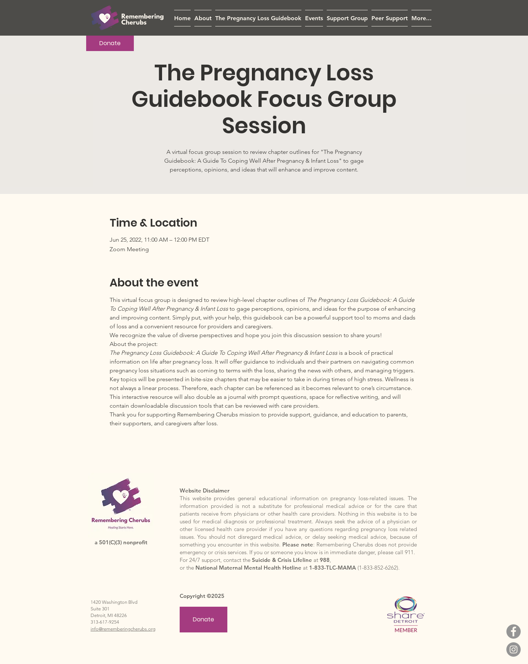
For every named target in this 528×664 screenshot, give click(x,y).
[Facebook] (513, 631)
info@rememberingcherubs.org (123, 629)
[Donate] (110, 43)
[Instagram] (513, 649)
